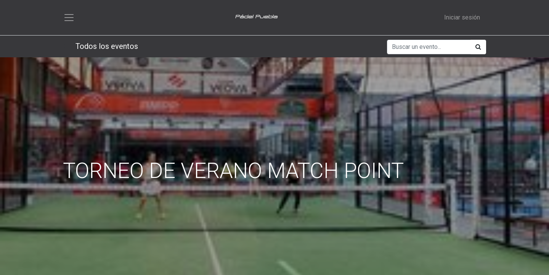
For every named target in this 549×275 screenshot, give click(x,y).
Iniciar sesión (462, 17)
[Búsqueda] (478, 47)
